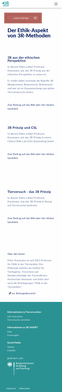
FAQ (9, 331)
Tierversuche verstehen (18, 319)
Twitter (11, 347)
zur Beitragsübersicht (24, 293)
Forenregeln (13, 335)
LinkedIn (11, 350)
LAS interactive (14, 316)
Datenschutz (24, 388)
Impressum (11, 388)
